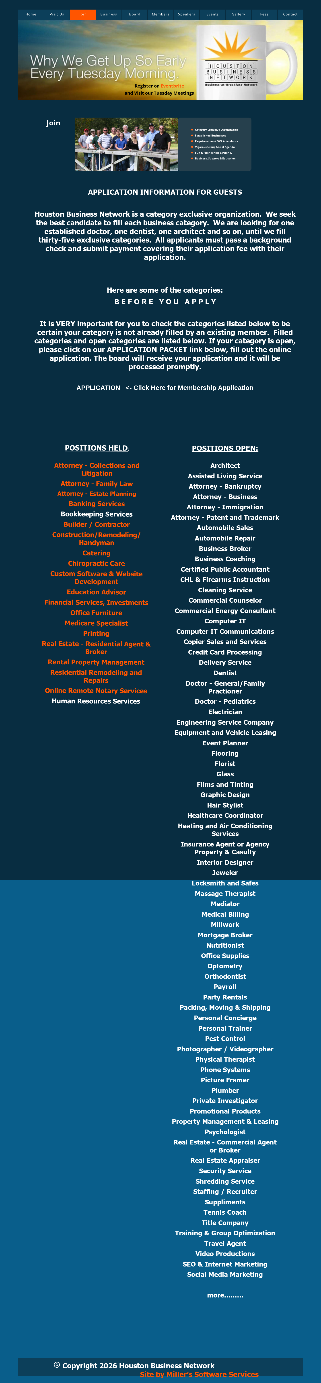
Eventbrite (172, 86)
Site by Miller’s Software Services (199, 1373)
